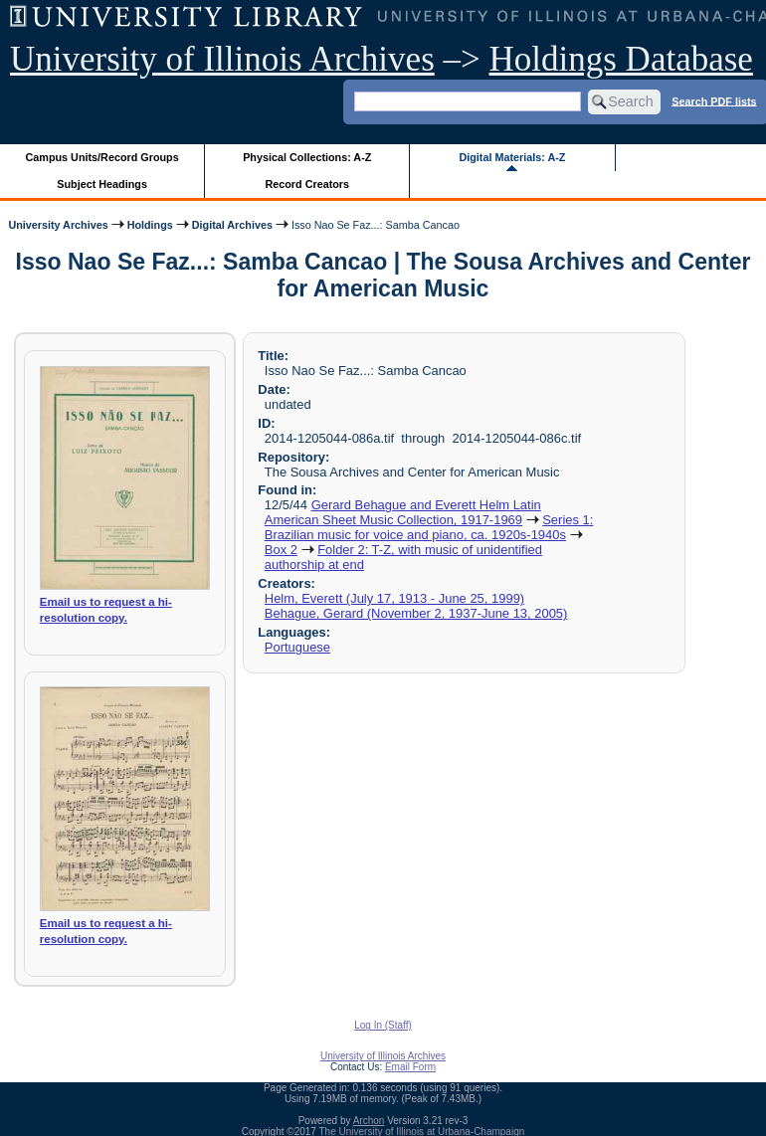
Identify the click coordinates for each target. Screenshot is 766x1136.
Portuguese (297, 647)
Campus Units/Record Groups (102, 157)
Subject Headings (102, 184)
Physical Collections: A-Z (307, 157)
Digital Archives (232, 225)
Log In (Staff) (383, 1025)
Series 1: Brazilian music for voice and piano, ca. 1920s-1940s (429, 527)
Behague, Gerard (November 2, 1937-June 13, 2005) (416, 613)
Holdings (150, 225)
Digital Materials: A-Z (512, 157)
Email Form (410, 1066)
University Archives (57, 225)
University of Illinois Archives (222, 59)
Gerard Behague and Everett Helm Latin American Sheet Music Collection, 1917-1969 (403, 512)
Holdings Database (621, 59)
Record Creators (307, 184)
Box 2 (281, 549)
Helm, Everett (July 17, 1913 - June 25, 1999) (394, 598)
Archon (369, 1120)
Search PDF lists (713, 100)
